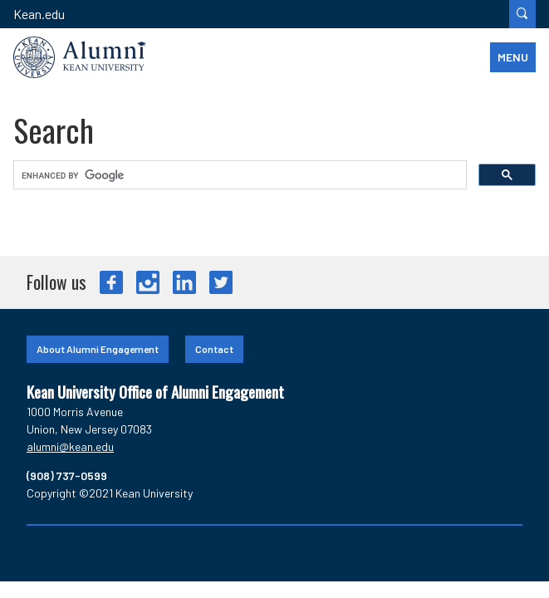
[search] (238, 175)
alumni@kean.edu (70, 446)
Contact (214, 349)
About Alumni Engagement (98, 349)
